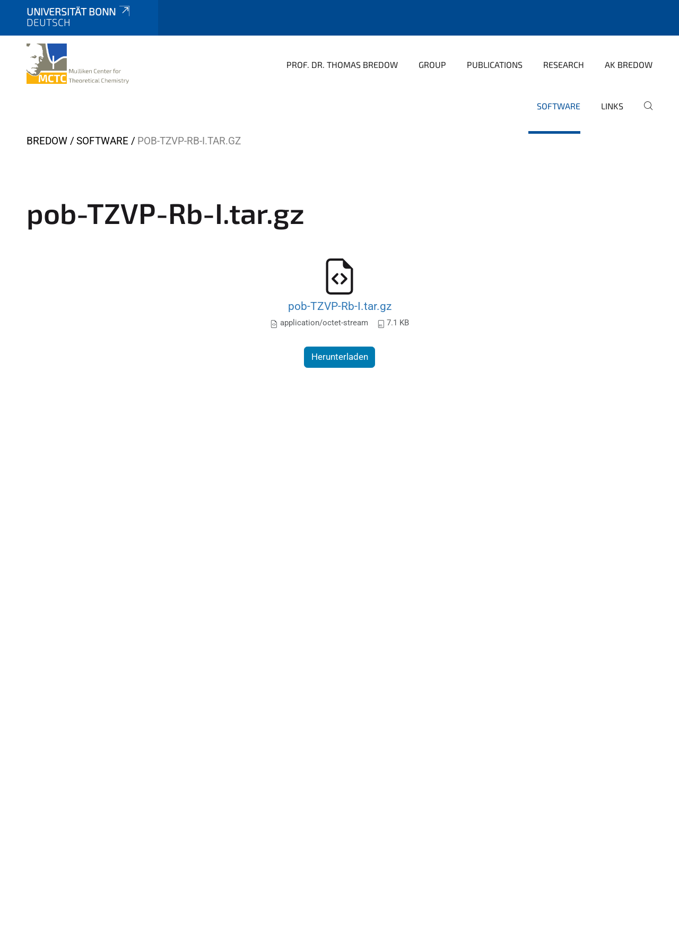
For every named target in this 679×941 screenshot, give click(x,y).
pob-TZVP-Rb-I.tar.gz (339, 306)
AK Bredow (628, 64)
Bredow (47, 141)
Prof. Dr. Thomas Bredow (342, 64)
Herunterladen (339, 356)
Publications (495, 64)
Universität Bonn (79, 11)
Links (612, 106)
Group (432, 64)
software (558, 106)
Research (563, 64)
